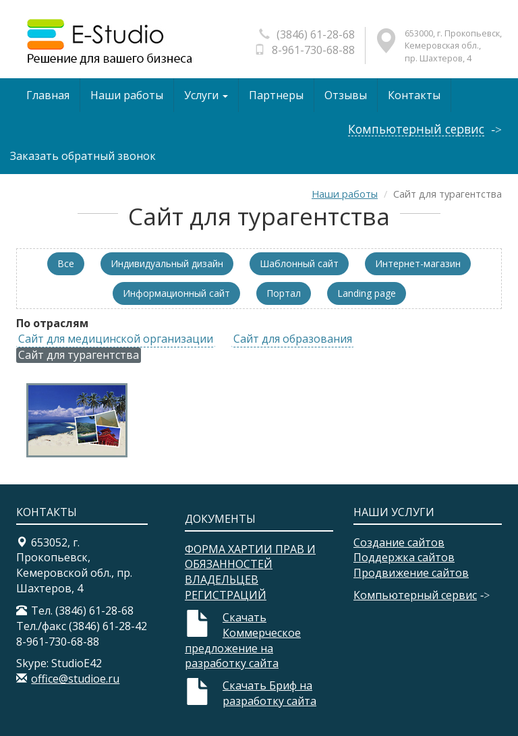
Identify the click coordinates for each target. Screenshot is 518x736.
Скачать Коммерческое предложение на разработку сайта (243, 640)
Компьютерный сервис (416, 129)
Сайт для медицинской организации (115, 338)
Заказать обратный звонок (83, 155)
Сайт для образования (292, 338)
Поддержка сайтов (404, 557)
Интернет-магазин (418, 263)
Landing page (366, 293)
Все (65, 263)
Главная (47, 95)
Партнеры (276, 95)
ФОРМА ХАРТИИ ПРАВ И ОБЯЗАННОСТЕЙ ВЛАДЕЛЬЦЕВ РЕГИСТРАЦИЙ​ (250, 572)
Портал (283, 293)
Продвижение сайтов (411, 572)
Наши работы (126, 95)
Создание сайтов (398, 542)
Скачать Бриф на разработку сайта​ (269, 693)
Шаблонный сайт (299, 263)
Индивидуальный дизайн (167, 263)
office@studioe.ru (75, 678)
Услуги (206, 95)
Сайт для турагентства (78, 354)
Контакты (414, 95)
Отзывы (345, 95)
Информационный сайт (176, 293)
